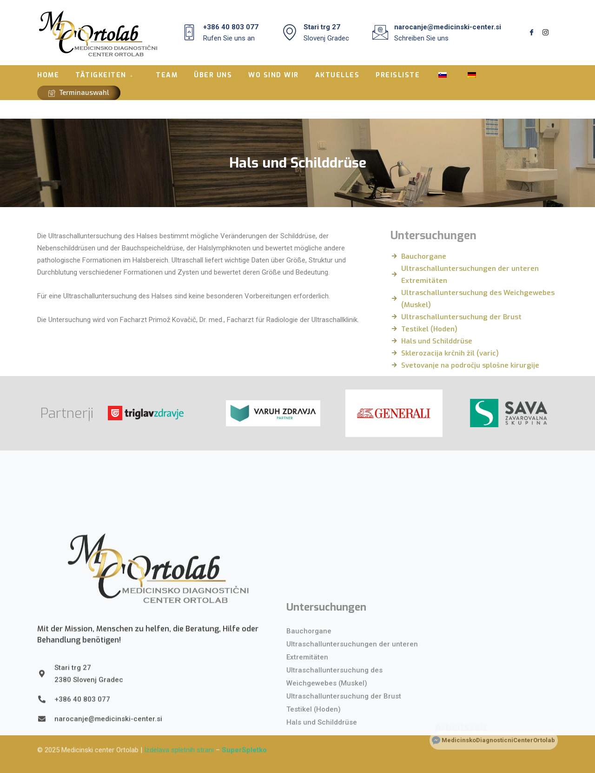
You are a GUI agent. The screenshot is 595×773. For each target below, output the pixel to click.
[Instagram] (545, 33)
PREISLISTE (398, 75)
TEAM (167, 75)
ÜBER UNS (213, 75)
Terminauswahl (78, 92)
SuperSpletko (244, 738)
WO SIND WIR (273, 75)
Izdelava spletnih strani (179, 738)
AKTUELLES (337, 75)
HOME (48, 75)
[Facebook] (531, 33)
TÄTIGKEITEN (105, 75)
